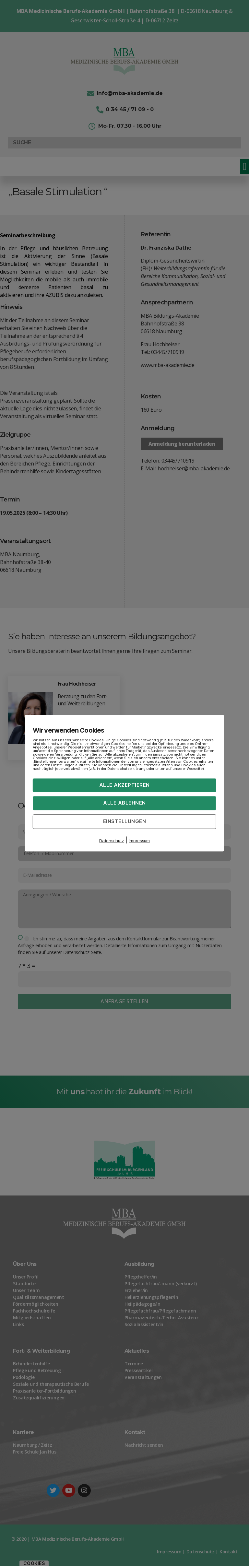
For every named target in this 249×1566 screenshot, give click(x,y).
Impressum (139, 840)
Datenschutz (111, 840)
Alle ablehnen (124, 803)
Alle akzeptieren (124, 785)
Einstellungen (124, 821)
